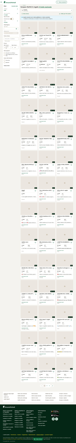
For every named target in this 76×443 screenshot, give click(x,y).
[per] (15, 79)
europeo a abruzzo (63, 393)
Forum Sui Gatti (29, 425)
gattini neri (6, 397)
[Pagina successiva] (52, 386)
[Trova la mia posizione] (16, 60)
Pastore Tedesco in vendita (7, 421)
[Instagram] (56, 419)
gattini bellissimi (21, 395)
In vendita (7, 17)
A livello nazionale (45, 7)
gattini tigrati (7, 399)
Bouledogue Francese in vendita (8, 424)
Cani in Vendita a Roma (31, 417)
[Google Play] (55, 411)
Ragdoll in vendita (19, 418)
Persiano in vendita (19, 424)
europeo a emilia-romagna (65, 395)
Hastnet (19, 434)
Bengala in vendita (19, 420)
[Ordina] (65, 14)
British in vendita (18, 416)
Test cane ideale (41, 425)
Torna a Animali (7, 8)
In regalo (14, 17)
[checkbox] (4, 33)
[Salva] (35, 36)
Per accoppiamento (9, 19)
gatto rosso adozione (22, 393)
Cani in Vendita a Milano (30, 415)
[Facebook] (53, 419)
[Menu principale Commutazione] (1, 2)
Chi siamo (40, 412)
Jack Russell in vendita (8, 427)
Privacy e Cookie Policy (18, 439)
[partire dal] (7, 79)
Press (39, 419)
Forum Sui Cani (29, 422)
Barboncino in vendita (7, 416)
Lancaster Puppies (49, 434)
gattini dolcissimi (21, 400)
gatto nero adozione (36, 400)
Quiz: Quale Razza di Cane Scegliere (30, 428)
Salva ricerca (25, 13)
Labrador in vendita (7, 418)
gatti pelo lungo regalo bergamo (9, 394)
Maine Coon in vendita (19, 414)
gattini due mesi (48, 393)
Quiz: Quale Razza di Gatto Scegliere (30, 431)
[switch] (12, 24)
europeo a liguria (63, 397)
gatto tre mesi (35, 397)
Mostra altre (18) (15, 54)
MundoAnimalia (32, 434)
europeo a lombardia (63, 400)
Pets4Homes (13, 434)
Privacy (39, 414)
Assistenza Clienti (42, 417)
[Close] (71, 17)
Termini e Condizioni (42, 421)
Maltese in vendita (7, 429)
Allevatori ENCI (41, 423)
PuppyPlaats (24, 434)
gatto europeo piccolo (36, 395)
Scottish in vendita (19, 422)
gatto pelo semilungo (22, 397)
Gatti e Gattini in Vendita (20, 411)
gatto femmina (48, 395)
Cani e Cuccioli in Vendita (7, 411)
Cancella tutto (15, 6)
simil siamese (35, 393)
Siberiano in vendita (19, 426)
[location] (11, 60)
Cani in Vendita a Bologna (30, 420)
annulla (16, 26)
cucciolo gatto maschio (50, 397)
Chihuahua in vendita (7, 414)
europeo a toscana (49, 400)
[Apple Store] (55, 415)
